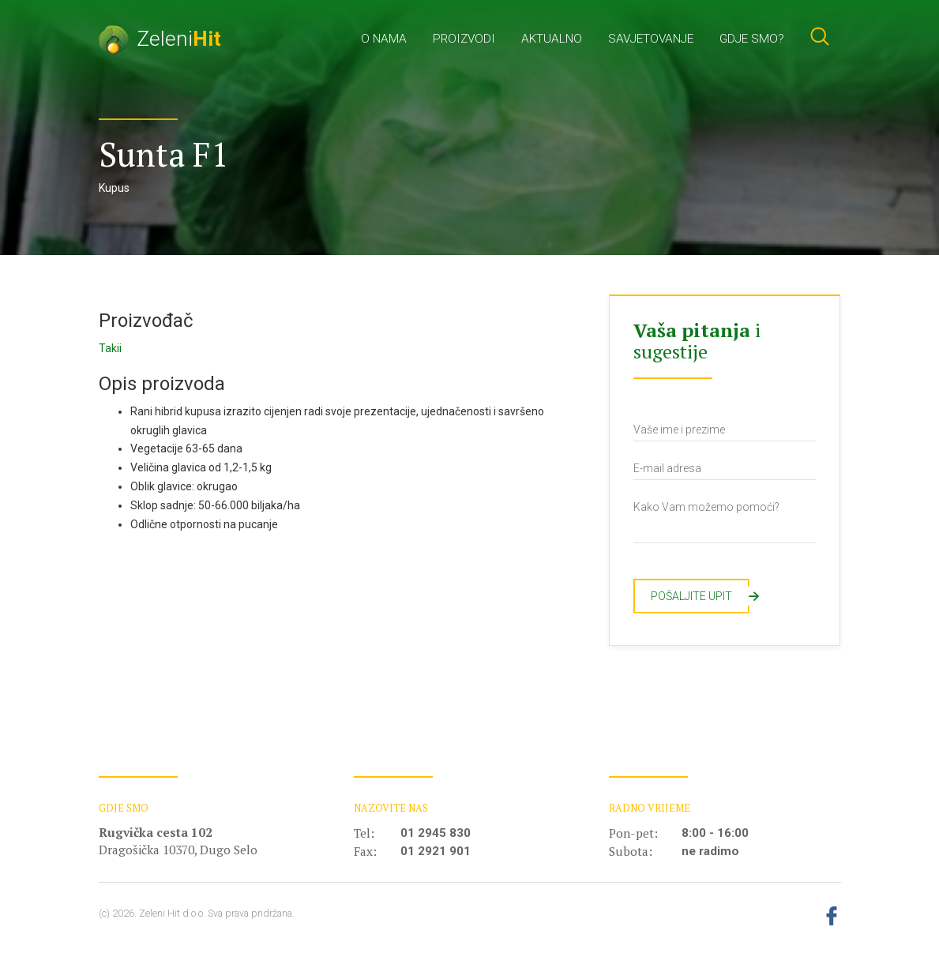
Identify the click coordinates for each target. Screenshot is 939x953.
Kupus (114, 188)
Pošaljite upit (700, 596)
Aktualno (551, 39)
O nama (384, 39)
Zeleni (160, 38)
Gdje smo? (751, 39)
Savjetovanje (650, 39)
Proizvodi (464, 39)
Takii (110, 348)
